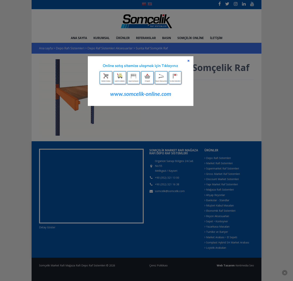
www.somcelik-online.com (140, 93)
